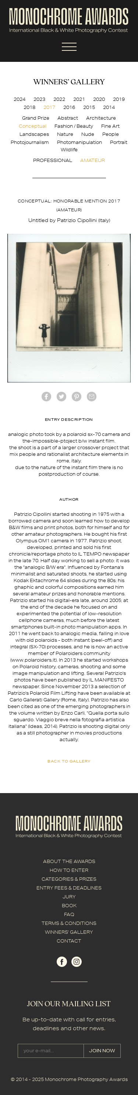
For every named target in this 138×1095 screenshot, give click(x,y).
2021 (79, 99)
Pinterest (76, 396)
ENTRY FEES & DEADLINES (69, 888)
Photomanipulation (79, 142)
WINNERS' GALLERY (69, 932)
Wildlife (69, 150)
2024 (19, 99)
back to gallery (69, 761)
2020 (99, 99)
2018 (29, 107)
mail (91, 396)
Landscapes (34, 134)
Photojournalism (30, 142)
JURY (69, 897)
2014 (109, 107)
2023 (39, 99)
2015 (89, 107)
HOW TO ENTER (69, 870)
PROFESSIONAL (52, 160)
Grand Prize (35, 118)
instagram (76, 962)
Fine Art (110, 126)
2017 (49, 107)
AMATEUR (92, 160)
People (110, 134)
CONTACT (69, 941)
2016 (69, 107)
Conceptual (32, 126)
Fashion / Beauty (73, 126)
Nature (65, 134)
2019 (119, 99)
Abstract (67, 118)
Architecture (101, 118)
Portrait (118, 142)
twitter (61, 396)
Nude (87, 134)
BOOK (69, 905)
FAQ (69, 914)
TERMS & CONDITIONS (69, 923)
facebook (46, 396)
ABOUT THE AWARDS (69, 861)
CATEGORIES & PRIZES (69, 879)
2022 (59, 99)
